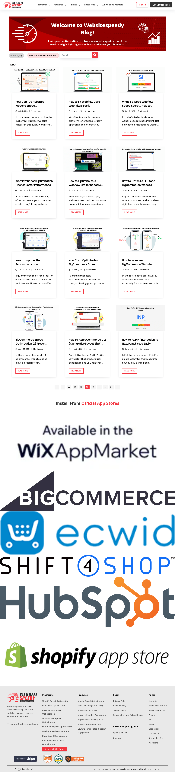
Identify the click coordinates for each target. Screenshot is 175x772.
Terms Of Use (119, 709)
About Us (153, 700)
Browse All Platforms (54, 748)
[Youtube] (27, 768)
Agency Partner (120, 731)
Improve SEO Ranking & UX (90, 718)
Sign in (138, 4)
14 (99, 386)
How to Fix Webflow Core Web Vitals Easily (86, 103)
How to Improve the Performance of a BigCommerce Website (31, 263)
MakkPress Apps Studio (131, 768)
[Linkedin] (23, 768)
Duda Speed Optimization (54, 735)
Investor (117, 737)
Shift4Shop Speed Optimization (57, 725)
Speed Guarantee (157, 709)
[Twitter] (31, 768)
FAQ (150, 718)
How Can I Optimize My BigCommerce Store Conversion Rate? (84, 263)
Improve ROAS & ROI (87, 709)
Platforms (153, 741)
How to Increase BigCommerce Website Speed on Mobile (138, 263)
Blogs (151, 723)
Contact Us (154, 732)
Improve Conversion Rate (90, 723)
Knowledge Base (156, 737)
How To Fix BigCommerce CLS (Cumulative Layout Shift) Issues (86, 342)
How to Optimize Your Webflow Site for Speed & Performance (86, 184)
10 (75, 386)
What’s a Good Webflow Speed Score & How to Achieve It (138, 105)
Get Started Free (157, 4)
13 (93, 386)
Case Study (154, 727)
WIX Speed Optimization (53, 704)
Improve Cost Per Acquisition (92, 714)
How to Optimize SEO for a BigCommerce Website (140, 182)
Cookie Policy (119, 704)
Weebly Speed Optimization (55, 730)
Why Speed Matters (158, 704)
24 (111, 386)
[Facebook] (15, 768)
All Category (16, 55)
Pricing (152, 714)
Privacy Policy (119, 700)
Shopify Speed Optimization (55, 700)
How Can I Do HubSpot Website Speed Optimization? (30, 105)
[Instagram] (19, 768)
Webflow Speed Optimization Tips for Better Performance (34, 184)
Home (12, 65)
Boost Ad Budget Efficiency (90, 704)
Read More (23, 132)
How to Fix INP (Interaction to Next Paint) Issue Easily (140, 341)
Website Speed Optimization (43, 55)
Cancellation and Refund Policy (128, 714)
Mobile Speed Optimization (91, 700)
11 (81, 386)
